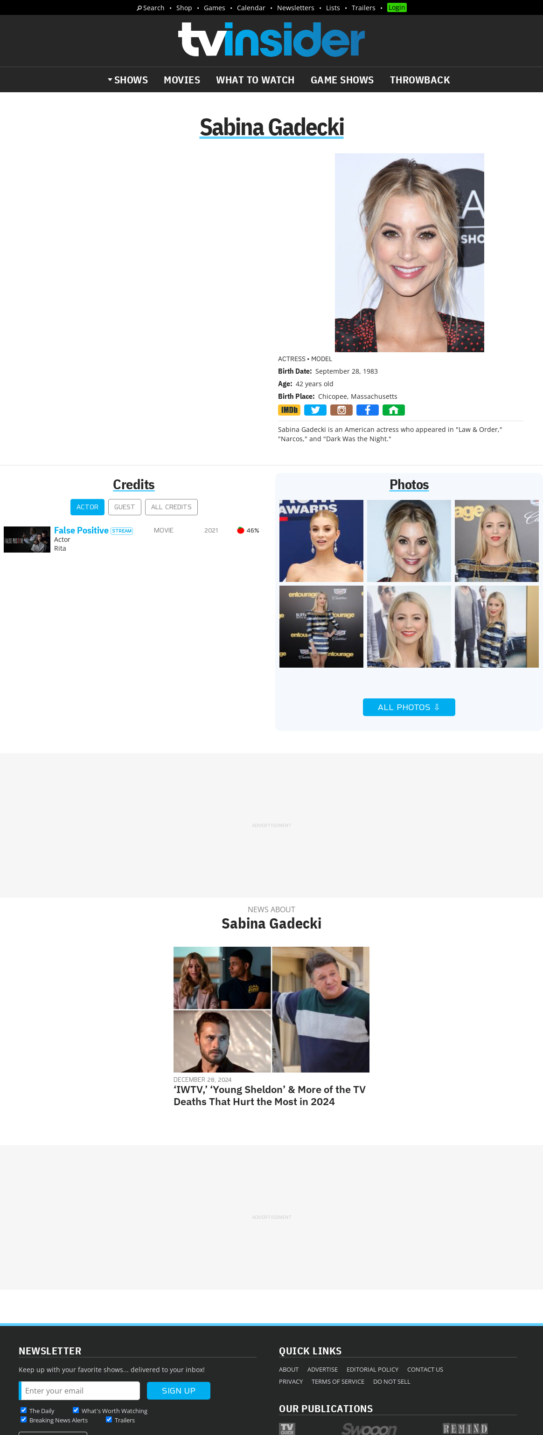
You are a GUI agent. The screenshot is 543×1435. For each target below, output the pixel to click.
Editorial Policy (372, 1276)
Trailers (364, 7)
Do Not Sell (392, 1288)
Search (154, 7)
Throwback (420, 79)
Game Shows (342, 79)
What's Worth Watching (114, 1317)
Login (397, 7)
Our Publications (326, 1315)
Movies (182, 79)
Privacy (291, 1288)
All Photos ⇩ (409, 614)
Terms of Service (338, 1288)
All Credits (171, 414)
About (289, 1276)
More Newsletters (50, 1344)
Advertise (322, 1276)
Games (214, 7)
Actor (87, 414)
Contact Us (425, 1276)
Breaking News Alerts (58, 1327)
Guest (124, 414)
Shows (131, 79)
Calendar (251, 7)
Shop (184, 7)
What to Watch (255, 79)
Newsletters (295, 7)
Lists (333, 7)
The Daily (42, 1317)
